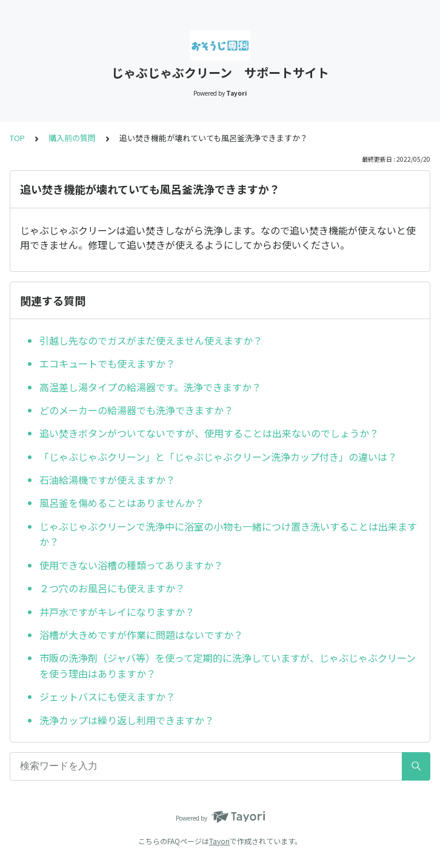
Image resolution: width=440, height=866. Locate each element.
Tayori (219, 841)
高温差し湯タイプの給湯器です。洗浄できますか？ (150, 387)
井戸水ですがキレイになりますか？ (117, 611)
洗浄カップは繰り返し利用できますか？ (126, 720)
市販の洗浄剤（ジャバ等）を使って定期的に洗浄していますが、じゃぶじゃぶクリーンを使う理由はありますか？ (227, 665)
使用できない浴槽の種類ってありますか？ (131, 565)
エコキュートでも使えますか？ (107, 363)
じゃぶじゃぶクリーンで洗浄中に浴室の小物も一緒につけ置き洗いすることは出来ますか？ (228, 534)
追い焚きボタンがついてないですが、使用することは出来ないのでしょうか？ (209, 433)
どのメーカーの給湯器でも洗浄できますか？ (136, 410)
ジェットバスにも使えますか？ (107, 696)
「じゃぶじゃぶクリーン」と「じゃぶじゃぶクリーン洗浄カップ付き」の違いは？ (218, 456)
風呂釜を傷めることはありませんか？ (121, 502)
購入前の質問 (72, 138)
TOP (17, 138)
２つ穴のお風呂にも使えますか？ (112, 588)
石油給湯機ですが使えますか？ (107, 479)
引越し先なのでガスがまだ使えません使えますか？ (150, 340)
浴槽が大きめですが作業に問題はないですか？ (141, 634)
